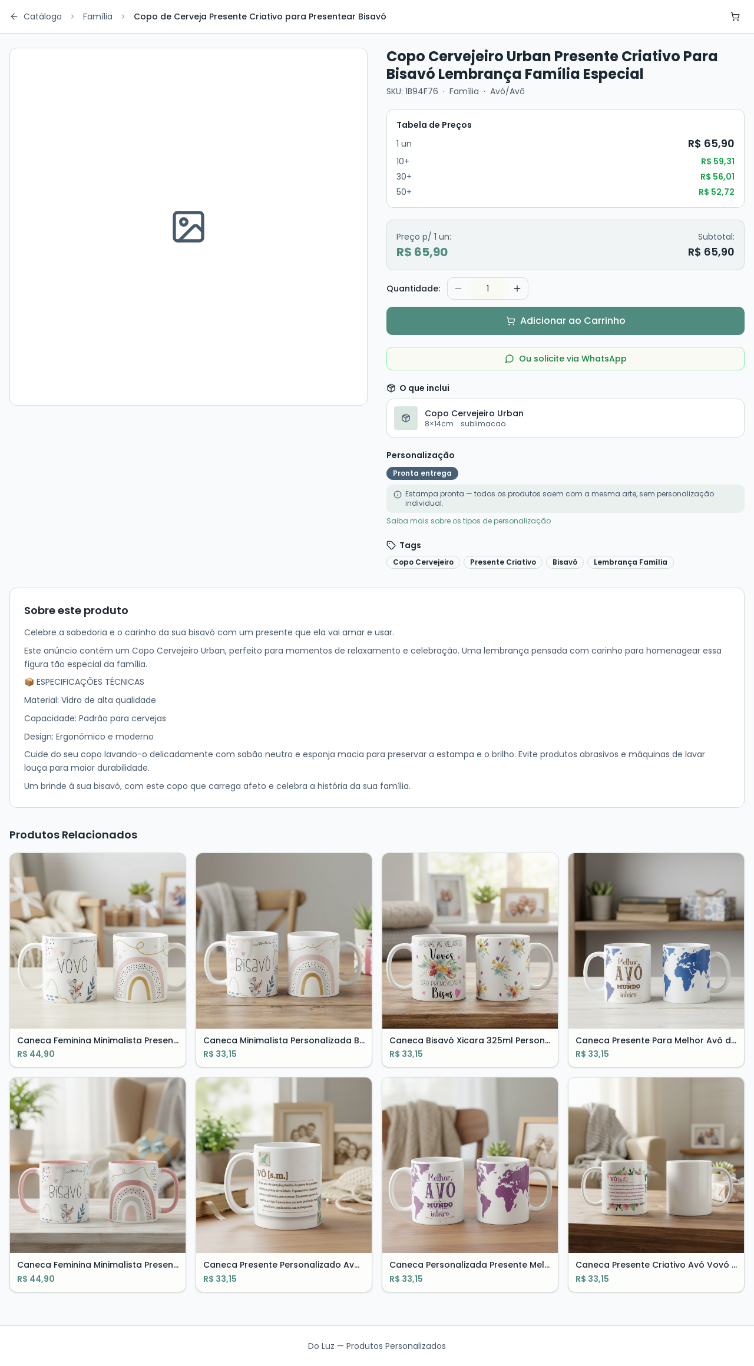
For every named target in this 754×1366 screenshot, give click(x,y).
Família (98, 16)
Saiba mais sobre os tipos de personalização (468, 521)
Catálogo (35, 16)
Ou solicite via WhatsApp (566, 358)
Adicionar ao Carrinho (566, 320)
